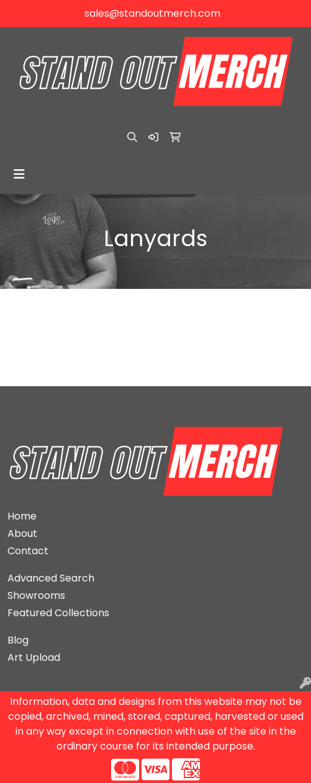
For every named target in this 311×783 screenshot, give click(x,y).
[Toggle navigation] (19, 174)
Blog (18, 640)
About (22, 533)
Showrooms (36, 595)
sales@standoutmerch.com (152, 13)
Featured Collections (58, 613)
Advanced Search (50, 578)
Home (22, 516)
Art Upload (33, 657)
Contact (27, 551)
